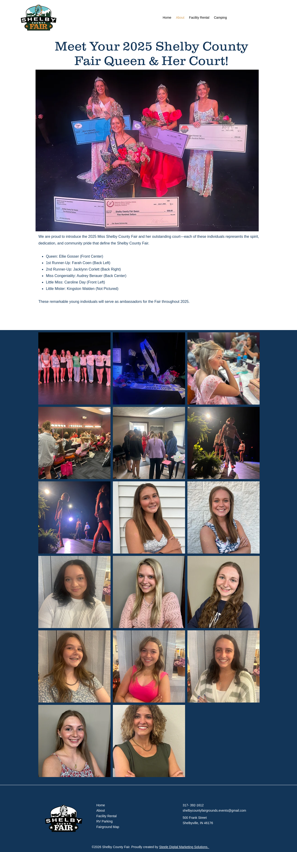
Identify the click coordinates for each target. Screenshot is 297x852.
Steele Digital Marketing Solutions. (184, 847)
